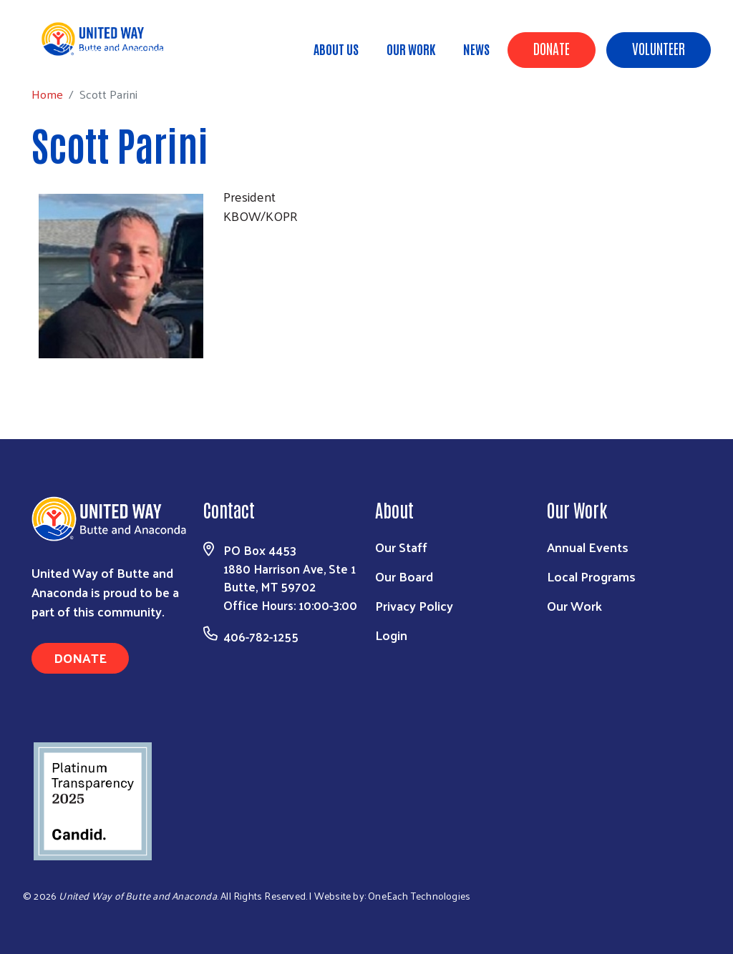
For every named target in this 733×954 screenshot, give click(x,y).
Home (83, 50)
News (476, 48)
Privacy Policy (414, 605)
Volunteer (658, 48)
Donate (551, 48)
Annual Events (587, 547)
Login (391, 635)
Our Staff (401, 547)
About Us (336, 48)
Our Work (411, 48)
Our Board (404, 576)
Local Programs (591, 576)
